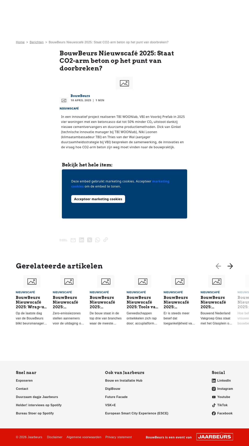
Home (142, 17)
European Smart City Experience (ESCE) (136, 413)
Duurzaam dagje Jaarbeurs (37, 397)
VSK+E (110, 405)
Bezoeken (22, 5)
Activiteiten (181, 17)
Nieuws (159, 17)
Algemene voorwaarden (84, 437)
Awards (227, 17)
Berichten (37, 42)
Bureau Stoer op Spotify (35, 413)
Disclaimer (54, 437)
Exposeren (38, 5)
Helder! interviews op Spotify (39, 405)
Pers (51, 5)
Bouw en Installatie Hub (123, 380)
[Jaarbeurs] (214, 436)
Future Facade (116, 397)
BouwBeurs (80, 96)
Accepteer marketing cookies (98, 199)
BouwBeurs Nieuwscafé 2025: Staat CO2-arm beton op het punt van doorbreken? (108, 42)
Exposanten (205, 17)
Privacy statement (118, 437)
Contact (211, 5)
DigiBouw (112, 388)
